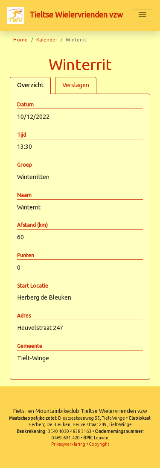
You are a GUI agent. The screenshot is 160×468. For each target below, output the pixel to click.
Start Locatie (32, 285)
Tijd (21, 135)
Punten (25, 255)
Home (20, 39)
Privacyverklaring (68, 444)
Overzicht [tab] (30, 85)
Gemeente (29, 346)
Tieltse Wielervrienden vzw (65, 15)
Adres (24, 315)
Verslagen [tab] (75, 85)
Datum (25, 104)
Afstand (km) (32, 225)
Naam (24, 195)
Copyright (99, 444)
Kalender (46, 39)
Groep (24, 165)
